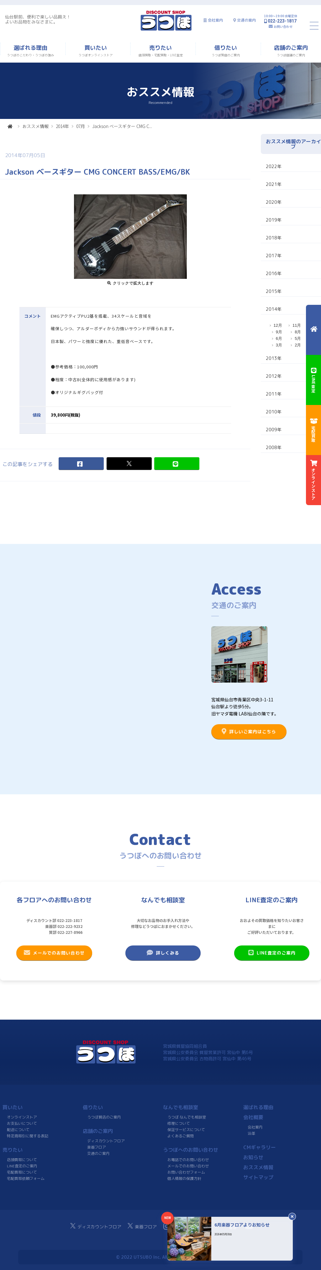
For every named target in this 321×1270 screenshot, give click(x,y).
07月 (80, 126)
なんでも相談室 (180, 1107)
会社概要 (253, 1117)
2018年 (274, 238)
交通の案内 (246, 20)
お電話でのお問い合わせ (188, 1159)
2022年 (274, 166)
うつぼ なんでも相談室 (186, 1117)
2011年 (274, 394)
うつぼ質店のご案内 (104, 1117)
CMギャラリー (259, 1147)
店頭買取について (22, 1159)
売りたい (13, 1149)
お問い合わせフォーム (186, 1172)
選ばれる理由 (258, 1107)
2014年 (62, 126)
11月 (296, 325)
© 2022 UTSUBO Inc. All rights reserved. (160, 1257)
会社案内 (215, 20)
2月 (298, 345)
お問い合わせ (283, 26)
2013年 (274, 358)
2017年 (274, 256)
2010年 (274, 412)
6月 (279, 338)
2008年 (274, 447)
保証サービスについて (186, 1129)
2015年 (274, 291)
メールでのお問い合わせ (54, 953)
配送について (18, 1129)
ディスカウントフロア (106, 1141)
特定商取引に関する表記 (27, 1136)
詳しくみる (163, 953)
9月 (279, 332)
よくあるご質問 (180, 1136)
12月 (278, 325)
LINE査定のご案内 (271, 953)
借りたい (93, 1107)
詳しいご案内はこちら (249, 731)
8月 (298, 332)
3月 (279, 345)
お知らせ (253, 1157)
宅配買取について (22, 1172)
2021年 (274, 184)
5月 (298, 338)
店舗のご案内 (98, 1131)
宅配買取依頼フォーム (26, 1178)
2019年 (274, 220)
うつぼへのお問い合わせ (190, 1149)
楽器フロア (96, 1147)
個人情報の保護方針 (184, 1178)
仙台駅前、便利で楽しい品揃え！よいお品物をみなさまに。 (38, 19)
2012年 (274, 376)
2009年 (274, 430)
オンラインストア (22, 1117)
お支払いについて (22, 1123)
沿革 (251, 1133)
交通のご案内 (98, 1153)
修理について (178, 1123)
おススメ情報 (35, 126)
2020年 (274, 202)
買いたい (13, 1107)
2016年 (274, 273)
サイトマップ (258, 1177)
